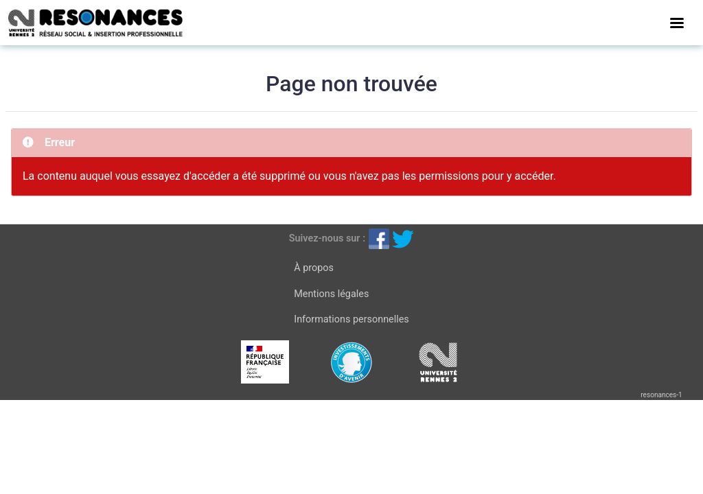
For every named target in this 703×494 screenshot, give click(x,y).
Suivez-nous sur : (327, 238)
